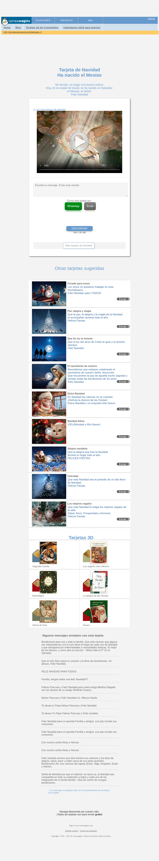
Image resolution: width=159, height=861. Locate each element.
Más (90, 20)
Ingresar (151, 18)
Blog (18, 27)
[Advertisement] (88, 9)
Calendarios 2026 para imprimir (81, 27)
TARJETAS (66, 20)
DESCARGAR (79, 228)
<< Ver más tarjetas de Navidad (49, 109)
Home (7, 27)
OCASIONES (43, 20)
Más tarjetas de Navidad (78, 245)
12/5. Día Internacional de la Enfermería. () (22, 32)
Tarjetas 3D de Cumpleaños (42, 27)
